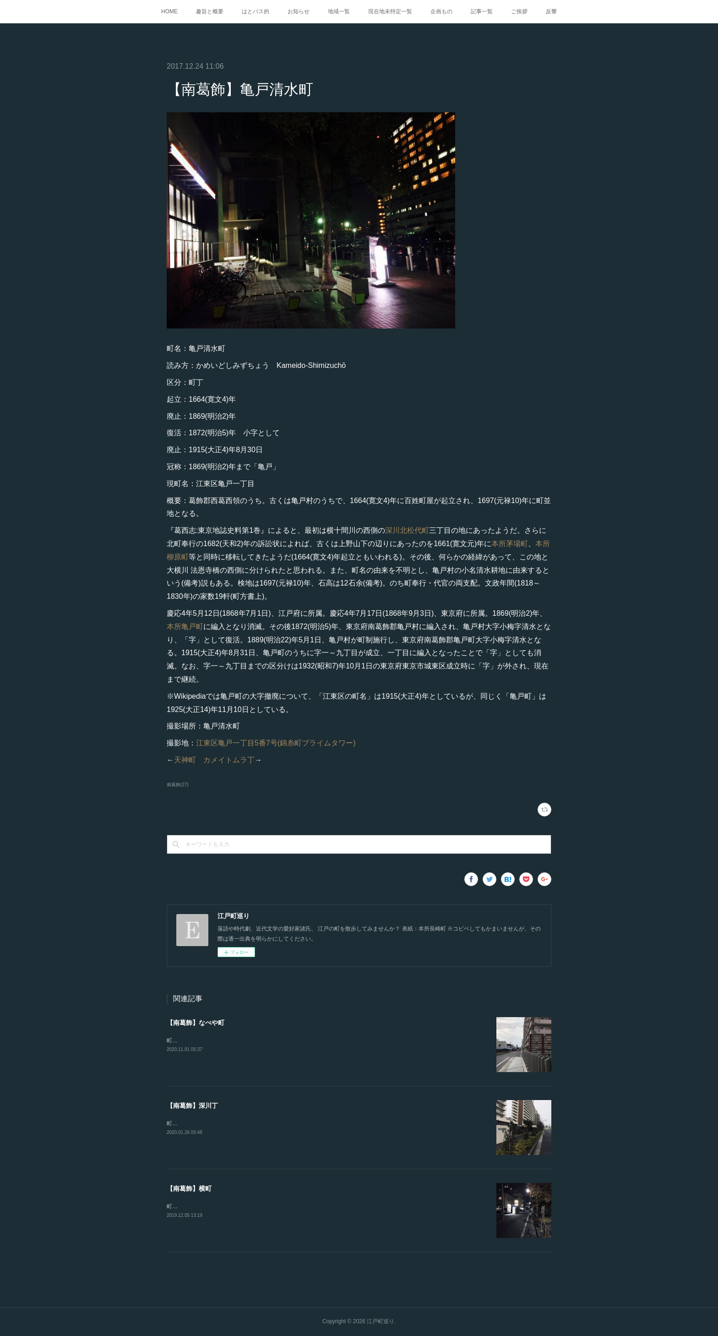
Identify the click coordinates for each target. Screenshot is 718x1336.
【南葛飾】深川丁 (192, 1105)
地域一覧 (339, 11)
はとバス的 (255, 11)
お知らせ (299, 11)
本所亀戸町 (185, 626)
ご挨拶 (519, 11)
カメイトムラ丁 (229, 760)
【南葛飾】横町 (189, 1188)
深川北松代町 (407, 530)
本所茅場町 (509, 544)
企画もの (441, 11)
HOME (169, 11)
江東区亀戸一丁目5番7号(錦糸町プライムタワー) (275, 743)
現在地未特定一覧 (390, 11)
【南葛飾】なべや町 (195, 1022)
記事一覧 (482, 11)
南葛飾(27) (178, 784)
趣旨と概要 (209, 11)
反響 (551, 11)
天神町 (185, 760)
